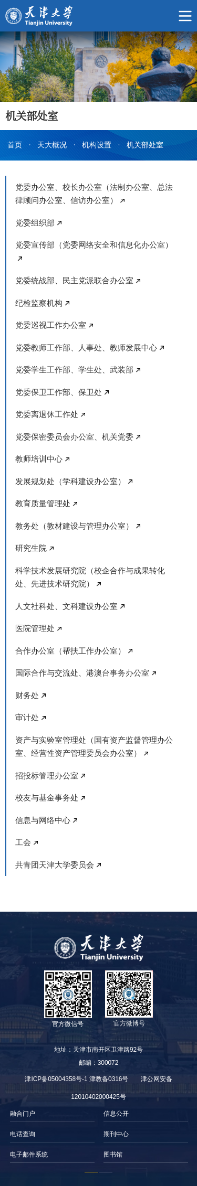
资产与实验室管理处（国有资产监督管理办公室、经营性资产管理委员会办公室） (94, 746)
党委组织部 (35, 222)
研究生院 (31, 547)
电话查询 (22, 1134)
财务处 (27, 695)
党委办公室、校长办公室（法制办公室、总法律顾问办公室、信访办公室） (94, 194)
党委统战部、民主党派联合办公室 (74, 280)
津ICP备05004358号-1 (56, 1079)
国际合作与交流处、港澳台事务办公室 (82, 672)
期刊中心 (116, 1134)
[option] (52, 1134)
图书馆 (112, 1154)
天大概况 (52, 145)
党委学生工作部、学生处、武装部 (74, 369)
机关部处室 (145, 145)
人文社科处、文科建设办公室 (66, 606)
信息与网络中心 (42, 820)
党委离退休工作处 (46, 414)
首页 (14, 145)
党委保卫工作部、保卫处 (58, 392)
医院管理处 (35, 628)
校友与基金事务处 (46, 797)
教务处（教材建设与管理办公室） (74, 525)
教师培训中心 (39, 458)
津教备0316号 (108, 1079)
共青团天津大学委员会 (54, 864)
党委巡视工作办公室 (50, 324)
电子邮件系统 (29, 1154)
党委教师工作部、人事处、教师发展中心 (86, 347)
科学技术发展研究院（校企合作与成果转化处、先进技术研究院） (90, 577)
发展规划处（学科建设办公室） (70, 481)
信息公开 (116, 1113)
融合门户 (22, 1113)
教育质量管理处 (42, 503)
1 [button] (91, 1172)
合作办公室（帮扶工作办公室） (70, 650)
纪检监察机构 (39, 302)
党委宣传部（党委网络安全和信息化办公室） (94, 244)
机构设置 (96, 145)
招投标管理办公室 (46, 775)
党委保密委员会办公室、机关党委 (74, 436)
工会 (23, 842)
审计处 (27, 717)
